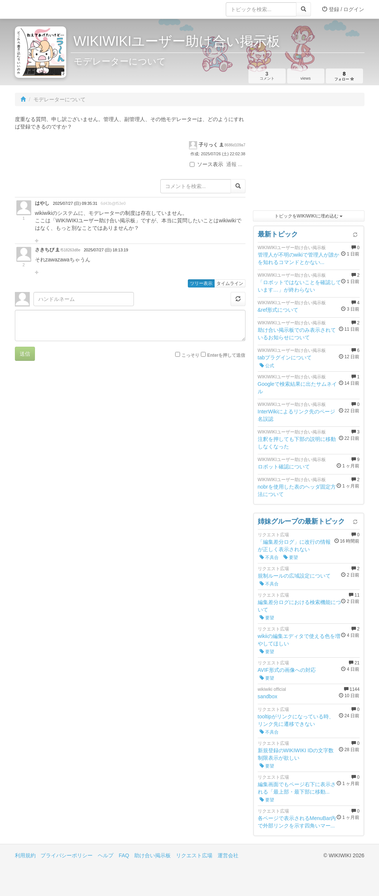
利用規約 (25, 855)
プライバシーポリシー (67, 855)
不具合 (269, 557)
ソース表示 (206, 164)
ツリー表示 (201, 283)
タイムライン (229, 283)
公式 (267, 365)
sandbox (267, 696)
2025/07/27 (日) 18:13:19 (106, 250)
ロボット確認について (284, 467)
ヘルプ (105, 855)
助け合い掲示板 (152, 855)
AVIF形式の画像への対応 (287, 670)
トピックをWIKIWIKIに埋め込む (308, 216)
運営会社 (228, 855)
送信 (25, 354)
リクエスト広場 (194, 855)
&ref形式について (278, 310)
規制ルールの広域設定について (294, 576)
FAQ (124, 855)
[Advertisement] (308, 160)
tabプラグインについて (285, 357)
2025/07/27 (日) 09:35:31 (75, 203)
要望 (290, 557)
